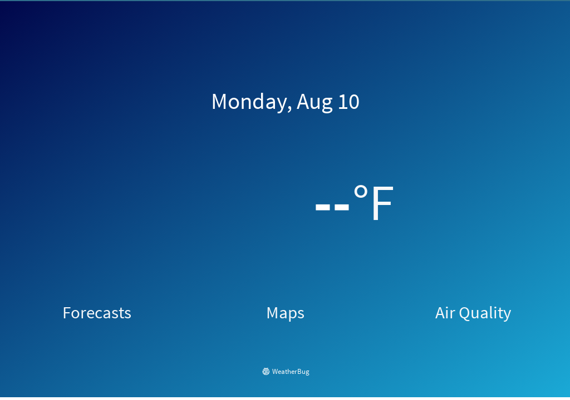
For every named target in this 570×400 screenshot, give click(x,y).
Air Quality (473, 312)
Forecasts (96, 312)
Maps (285, 312)
